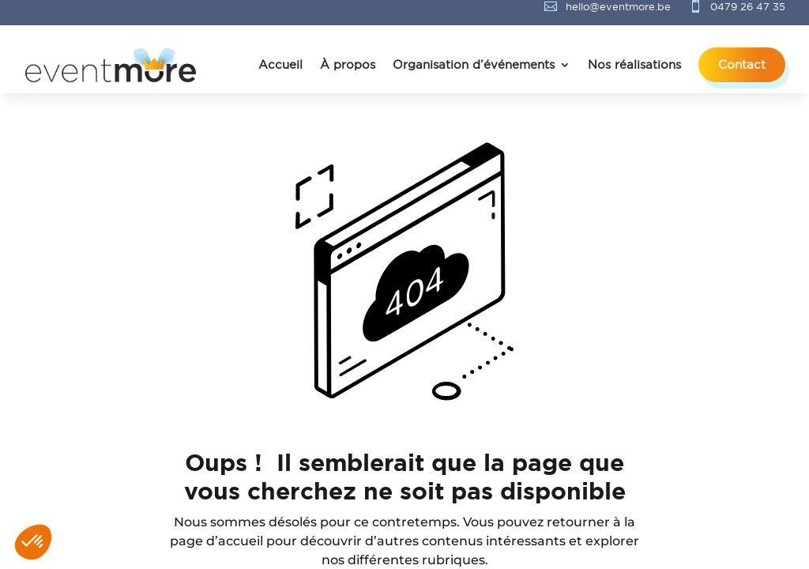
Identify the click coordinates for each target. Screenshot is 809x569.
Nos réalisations (634, 64)
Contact (742, 64)
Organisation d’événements (474, 64)
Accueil (280, 64)
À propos (347, 64)
